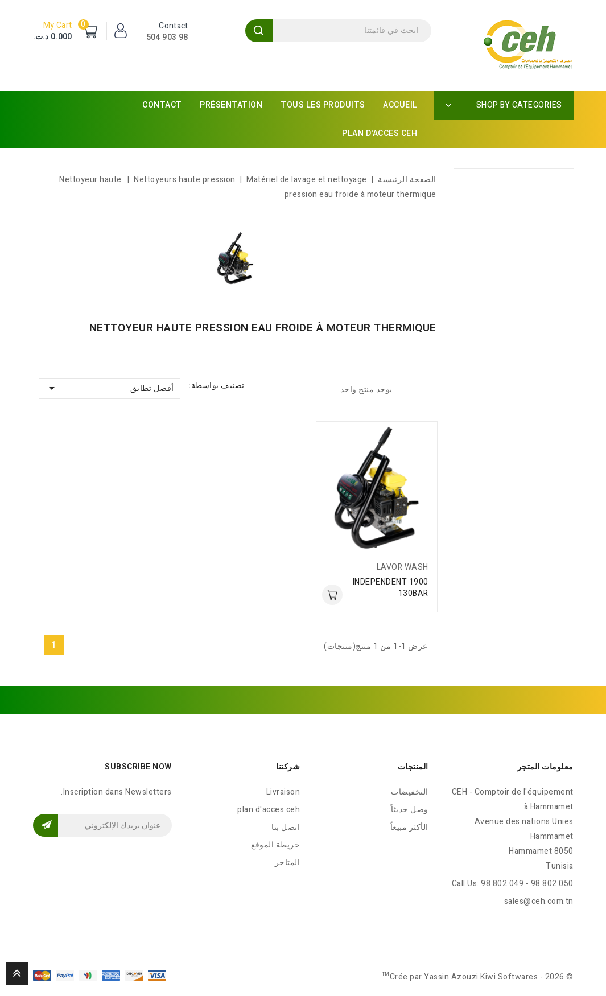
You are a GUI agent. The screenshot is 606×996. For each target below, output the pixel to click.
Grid (427, 389)
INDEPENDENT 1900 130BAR (390, 587)
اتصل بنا (285, 827)
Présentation (231, 105)
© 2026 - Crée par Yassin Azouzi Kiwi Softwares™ (478, 977)
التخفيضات (409, 792)
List (407, 389)
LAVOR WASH (402, 567)
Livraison (283, 792)
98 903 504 (167, 37)
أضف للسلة (332, 595)
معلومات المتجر (545, 767)
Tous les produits (323, 105)
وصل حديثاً (409, 810)
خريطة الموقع (275, 845)
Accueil (400, 105)
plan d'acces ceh (379, 133)
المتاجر (287, 863)
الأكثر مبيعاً (409, 827)
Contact (162, 105)
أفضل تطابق (109, 388)
